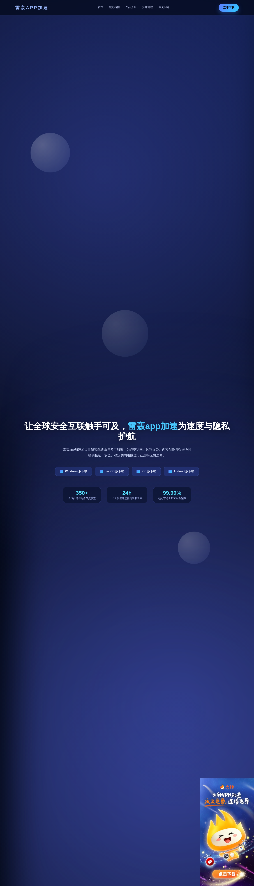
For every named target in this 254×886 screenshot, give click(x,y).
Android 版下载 (184, 471)
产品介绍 (131, 7)
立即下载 (228, 7)
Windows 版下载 (76, 471)
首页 (100, 7)
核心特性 (114, 7)
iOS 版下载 (149, 471)
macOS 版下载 (114, 471)
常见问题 (164, 7)
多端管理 (147, 7)
